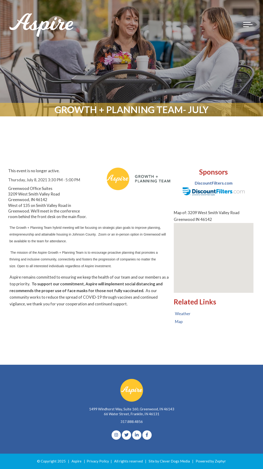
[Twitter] (126, 435)
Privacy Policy (98, 461)
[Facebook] (147, 435)
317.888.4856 (131, 421)
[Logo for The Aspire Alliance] (42, 24)
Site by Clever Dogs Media (169, 461)
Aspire (77, 461)
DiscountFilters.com (213, 183)
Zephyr (220, 461)
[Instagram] (116, 435)
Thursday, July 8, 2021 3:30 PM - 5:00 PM (44, 179)
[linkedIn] (136, 435)
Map (179, 321)
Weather (183, 313)
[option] (213, 188)
